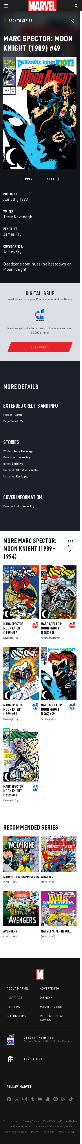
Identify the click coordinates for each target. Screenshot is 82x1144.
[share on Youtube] (40, 1100)
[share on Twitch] (63, 1100)
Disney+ (46, 997)
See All (71, 545)
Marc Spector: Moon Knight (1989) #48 (13, 790)
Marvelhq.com (51, 1007)
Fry (16, 719)
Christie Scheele (27, 470)
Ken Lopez (22, 476)
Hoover (56, 637)
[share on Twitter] (17, 1100)
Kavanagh (8, 637)
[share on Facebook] (9, 1100)
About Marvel (18, 988)
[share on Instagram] (24, 1100)
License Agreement (15, 1131)
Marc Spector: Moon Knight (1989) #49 (51, 709)
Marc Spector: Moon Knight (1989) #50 (13, 709)
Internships (16, 1016)
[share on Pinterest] (55, 1100)
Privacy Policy (31, 1121)
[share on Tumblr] (32, 1100)
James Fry (12, 234)
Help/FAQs (15, 997)
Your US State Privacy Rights (60, 1121)
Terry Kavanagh (17, 216)
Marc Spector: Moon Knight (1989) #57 (13, 628)
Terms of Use (10, 1121)
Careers (13, 1007)
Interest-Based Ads (42, 1131)
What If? (47, 877)
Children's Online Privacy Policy (54, 1126)
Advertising (49, 988)
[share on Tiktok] (71, 1100)
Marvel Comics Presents (21, 877)
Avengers (10, 931)
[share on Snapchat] (48, 1100)
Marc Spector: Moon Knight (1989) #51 (51, 628)
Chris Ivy (17, 463)
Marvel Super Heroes (56, 931)
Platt (18, 637)
